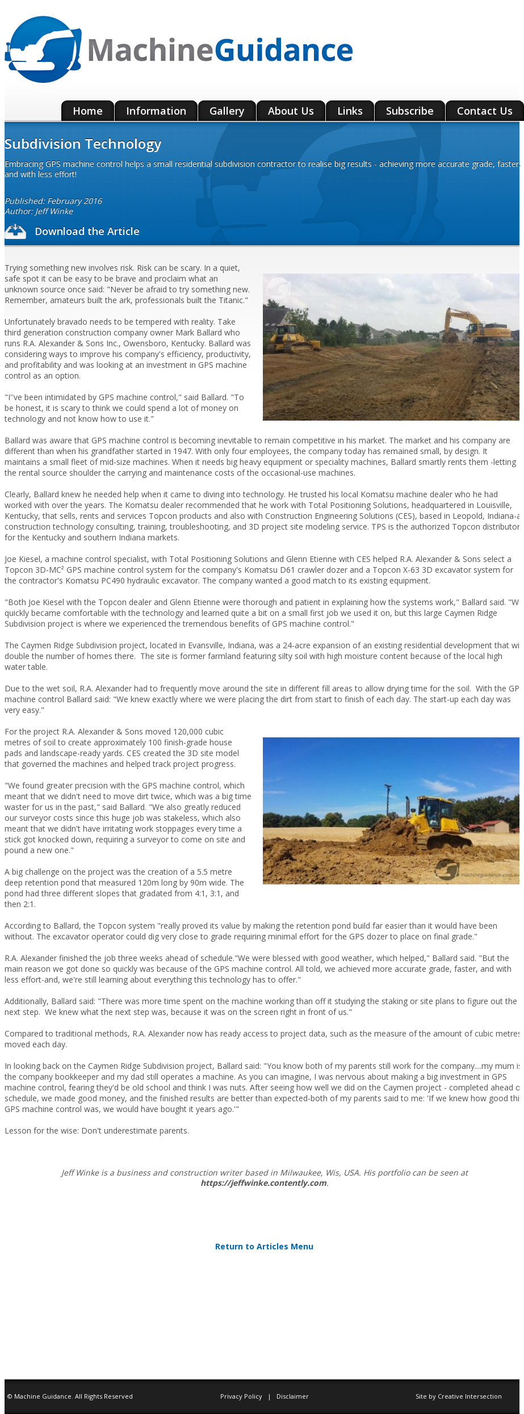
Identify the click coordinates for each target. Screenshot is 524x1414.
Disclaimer (292, 1396)
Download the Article (72, 231)
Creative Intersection (470, 1396)
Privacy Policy (242, 1396)
